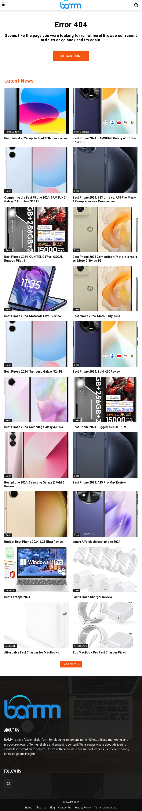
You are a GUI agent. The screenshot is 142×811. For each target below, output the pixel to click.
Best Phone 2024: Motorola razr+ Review (32, 316)
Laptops (10, 590)
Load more (71, 664)
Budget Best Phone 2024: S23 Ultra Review (33, 541)
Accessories (80, 645)
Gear (8, 190)
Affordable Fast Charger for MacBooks (31, 652)
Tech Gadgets (13, 131)
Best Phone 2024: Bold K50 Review (96, 371)
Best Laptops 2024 (17, 597)
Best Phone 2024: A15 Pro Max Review (99, 482)
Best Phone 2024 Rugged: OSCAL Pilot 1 (101, 427)
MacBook (10, 645)
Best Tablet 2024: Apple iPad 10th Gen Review (35, 138)
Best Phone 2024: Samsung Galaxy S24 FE (33, 371)
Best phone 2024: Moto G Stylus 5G (97, 316)
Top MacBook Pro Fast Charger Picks (99, 652)
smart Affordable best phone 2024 (96, 541)
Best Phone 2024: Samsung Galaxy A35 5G (33, 427)
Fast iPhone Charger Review (92, 597)
